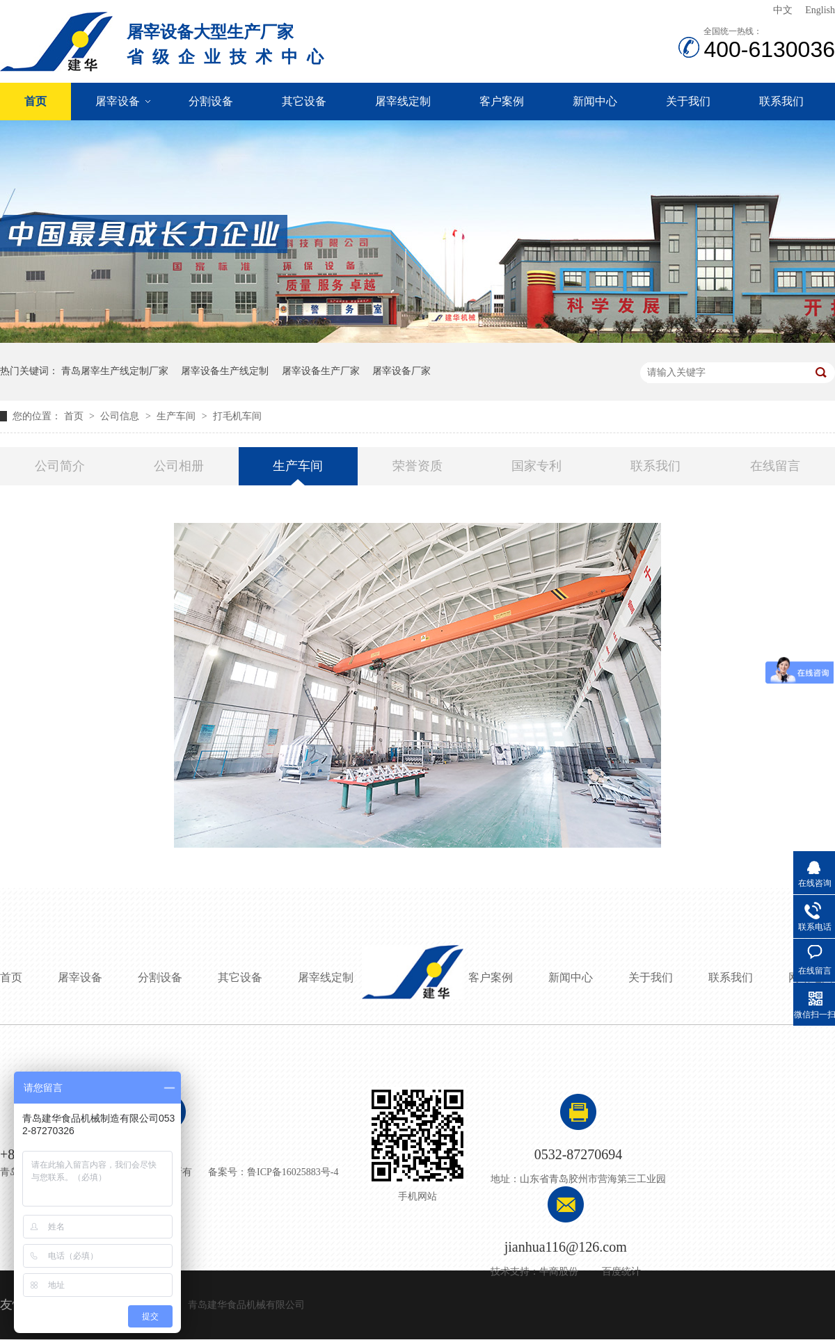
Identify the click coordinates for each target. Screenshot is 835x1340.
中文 (783, 10)
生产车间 (177, 416)
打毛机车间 (237, 416)
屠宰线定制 (403, 101)
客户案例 (501, 101)
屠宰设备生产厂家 (321, 371)
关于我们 (688, 101)
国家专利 (536, 466)
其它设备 (304, 101)
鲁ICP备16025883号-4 (292, 1172)
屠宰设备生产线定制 (225, 371)
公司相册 (179, 466)
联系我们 (781, 101)
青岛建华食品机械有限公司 (246, 1305)
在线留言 (775, 466)
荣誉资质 (417, 466)
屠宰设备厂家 (401, 371)
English (820, 10)
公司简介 (60, 466)
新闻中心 (595, 101)
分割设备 (211, 101)
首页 (35, 101)
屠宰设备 (117, 101)
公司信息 (121, 416)
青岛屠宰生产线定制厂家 (114, 371)
